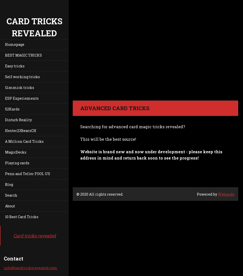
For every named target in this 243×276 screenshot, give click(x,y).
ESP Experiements (22, 98)
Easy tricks (15, 66)
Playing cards (17, 163)
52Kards (12, 109)
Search (11, 195)
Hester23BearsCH (20, 130)
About (10, 206)
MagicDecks (15, 152)
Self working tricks (22, 76)
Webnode (226, 194)
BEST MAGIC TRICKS (23, 55)
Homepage (14, 44)
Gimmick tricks (19, 87)
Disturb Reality (18, 119)
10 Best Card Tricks (21, 216)
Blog (9, 184)
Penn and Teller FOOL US (27, 173)
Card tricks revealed (34, 236)
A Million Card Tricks (24, 141)
